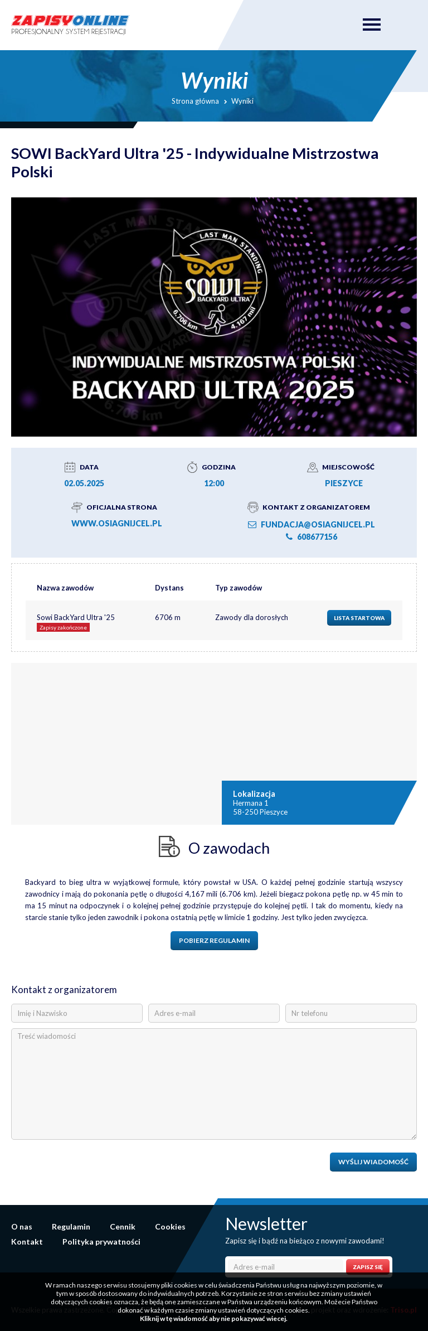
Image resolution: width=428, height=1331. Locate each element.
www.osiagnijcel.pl (116, 523)
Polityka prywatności (101, 1241)
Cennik (122, 1226)
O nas (21, 1226)
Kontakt (27, 1241)
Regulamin (71, 1226)
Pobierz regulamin (214, 940)
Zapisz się (368, 1267)
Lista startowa (359, 617)
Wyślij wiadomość (373, 1162)
